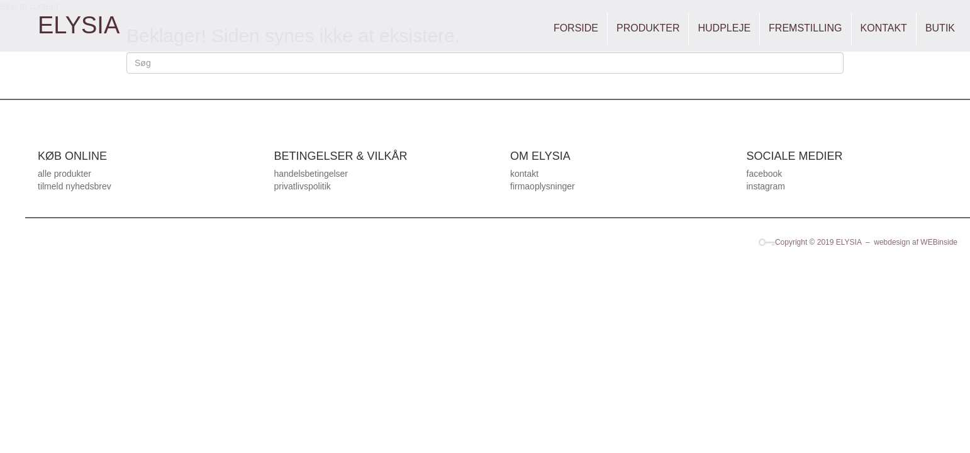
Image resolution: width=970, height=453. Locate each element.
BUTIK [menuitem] (940, 28)
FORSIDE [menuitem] (576, 28)
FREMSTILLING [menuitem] (805, 28)
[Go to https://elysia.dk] (79, 25)
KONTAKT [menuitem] (884, 28)
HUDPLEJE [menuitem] (724, 28)
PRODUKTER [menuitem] (647, 28)
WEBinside (938, 242)
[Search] (485, 63)
